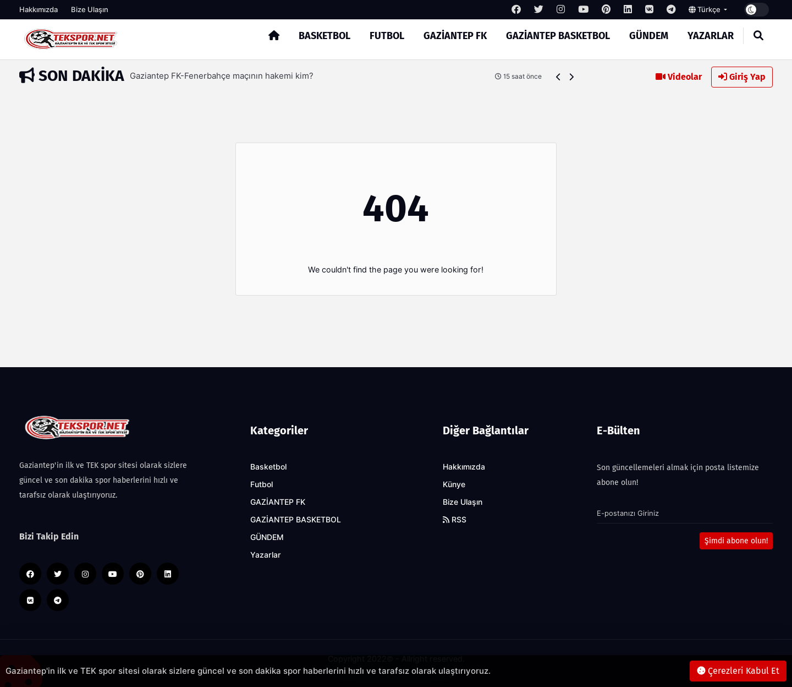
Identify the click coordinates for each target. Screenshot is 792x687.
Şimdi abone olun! (736, 541)
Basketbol (324, 36)
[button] (558, 76)
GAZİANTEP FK (455, 36)
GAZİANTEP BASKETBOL (558, 36)
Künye (454, 484)
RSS (454, 519)
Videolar (679, 77)
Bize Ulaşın (89, 9)
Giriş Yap (742, 77)
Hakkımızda (38, 9)
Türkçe (705, 9)
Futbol (387, 36)
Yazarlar (711, 36)
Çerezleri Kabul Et (738, 671)
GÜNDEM (648, 36)
